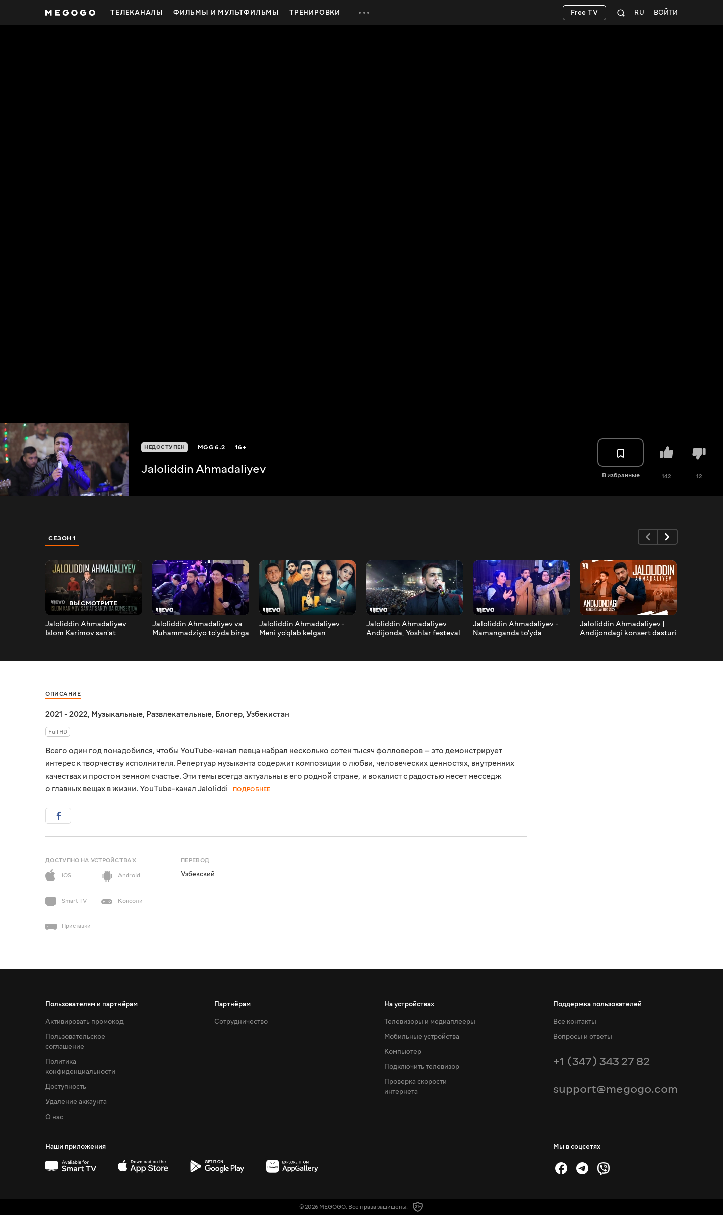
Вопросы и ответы (582, 1036)
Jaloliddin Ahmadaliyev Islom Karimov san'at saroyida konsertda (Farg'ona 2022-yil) (85, 629)
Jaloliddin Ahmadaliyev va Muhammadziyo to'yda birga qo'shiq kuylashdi (200, 629)
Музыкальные (117, 714)
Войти (666, 13)
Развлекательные (179, 714)
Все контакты (574, 1021)
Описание (63, 694)
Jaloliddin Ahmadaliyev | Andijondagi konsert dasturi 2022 (628, 629)
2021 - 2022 (66, 714)
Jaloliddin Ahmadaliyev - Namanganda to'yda (515, 629)
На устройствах (409, 1004)
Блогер (229, 714)
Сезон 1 (62, 538)
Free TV (584, 12)
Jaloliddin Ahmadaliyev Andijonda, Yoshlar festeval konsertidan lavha (413, 629)
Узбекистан (267, 714)
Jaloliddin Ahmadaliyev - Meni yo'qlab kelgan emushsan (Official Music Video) (302, 629)
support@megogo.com (615, 1089)
